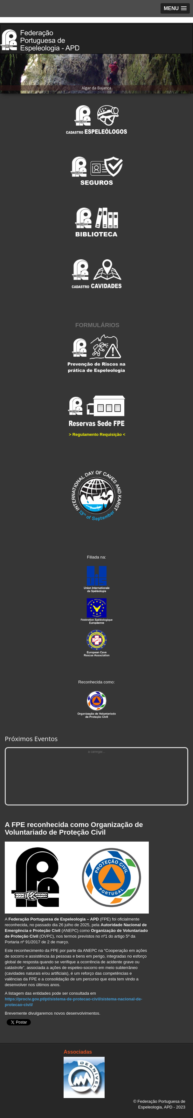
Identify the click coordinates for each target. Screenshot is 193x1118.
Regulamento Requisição (97, 434)
